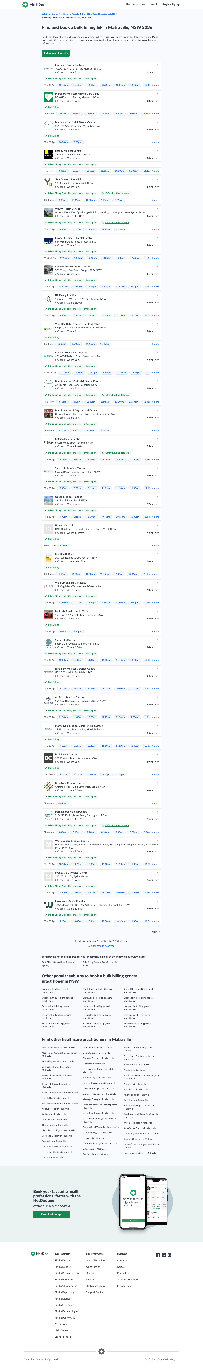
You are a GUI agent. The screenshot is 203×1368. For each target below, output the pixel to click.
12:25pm (106, 85)
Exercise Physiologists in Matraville (99, 1083)
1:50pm (134, 603)
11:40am (148, 171)
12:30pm (120, 85)
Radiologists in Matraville (136, 1100)
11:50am (63, 603)
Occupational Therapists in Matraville (101, 1127)
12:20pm (91, 603)
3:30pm (107, 258)
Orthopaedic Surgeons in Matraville (100, 1143)
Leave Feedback (63, 1337)
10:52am (120, 921)
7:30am (91, 114)
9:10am (62, 430)
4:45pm (62, 803)
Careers (121, 1267)
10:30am (61, 200)
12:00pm (90, 200)
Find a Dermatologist (66, 1311)
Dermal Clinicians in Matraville (97, 1048)
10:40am (78, 774)
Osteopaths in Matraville (94, 1149)
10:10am (105, 430)
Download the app (51, 1214)
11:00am (77, 660)
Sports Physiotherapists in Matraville (141, 1134)
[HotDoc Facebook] (158, 1255)
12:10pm (77, 603)
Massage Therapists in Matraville (98, 1099)
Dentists (90, 1273)
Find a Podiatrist (64, 1279)
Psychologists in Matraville (136, 1095)
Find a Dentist (63, 1267)
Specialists (92, 1279)
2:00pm (92, 774)
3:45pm (121, 258)
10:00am (63, 142)
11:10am (105, 171)
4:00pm (136, 258)
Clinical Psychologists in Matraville (58, 1130)
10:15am (64, 258)
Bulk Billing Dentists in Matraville (58, 1061)
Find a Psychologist (65, 1292)
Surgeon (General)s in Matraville (139, 1139)
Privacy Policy (125, 1286)
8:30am (77, 460)
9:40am (77, 315)
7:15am (76, 114)
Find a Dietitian (63, 1298)
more (155, 85)
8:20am (91, 832)
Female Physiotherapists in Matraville (60, 1103)
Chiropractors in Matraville (55, 1125)
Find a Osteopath (64, 1305)
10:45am (63, 85)
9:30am (63, 315)
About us (122, 1260)
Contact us (123, 1273)
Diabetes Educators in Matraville (98, 1058)
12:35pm (134, 85)
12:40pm (120, 603)
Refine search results (56, 53)
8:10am (76, 832)
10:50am (90, 171)
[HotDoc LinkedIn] (164, 1255)
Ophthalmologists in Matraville (97, 1133)
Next (154, 932)
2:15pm (147, 574)
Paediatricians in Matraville (95, 1154)
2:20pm (106, 774)
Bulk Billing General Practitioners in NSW (99, 14)
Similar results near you (101, 946)
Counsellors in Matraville (54, 1141)
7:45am (105, 114)
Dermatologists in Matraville (96, 1053)
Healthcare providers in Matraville (140, 1153)
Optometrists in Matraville (95, 1138)
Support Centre (94, 1292)
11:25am (134, 315)
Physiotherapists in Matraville (138, 1070)
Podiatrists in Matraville (135, 1084)
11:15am (77, 85)
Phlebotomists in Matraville (137, 1065)
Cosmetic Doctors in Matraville (57, 1136)
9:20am (77, 689)
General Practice (95, 1260)
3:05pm (119, 200)
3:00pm (77, 142)
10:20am (77, 864)
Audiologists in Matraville (54, 1114)
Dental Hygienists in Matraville (57, 1147)
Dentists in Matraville (52, 1157)
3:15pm (93, 258)
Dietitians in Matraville (94, 1064)
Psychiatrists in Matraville (136, 1089)
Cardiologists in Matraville (54, 1120)
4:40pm (120, 774)
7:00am (62, 114)
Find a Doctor (62, 1260)
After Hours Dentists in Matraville (58, 1048)
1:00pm (134, 287)
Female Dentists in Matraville (56, 1098)
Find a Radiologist (65, 1318)
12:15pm (91, 85)
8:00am (119, 114)
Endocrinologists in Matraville (97, 1078)
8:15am (133, 114)
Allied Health (93, 1267)
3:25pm (77, 631)
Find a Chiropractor (66, 1286)
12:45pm (78, 258)
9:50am (106, 315)
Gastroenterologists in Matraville (98, 1089)
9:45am (92, 315)
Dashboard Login (95, 1286)
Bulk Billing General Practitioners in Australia (60, 14)
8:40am (62, 171)
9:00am (63, 229)
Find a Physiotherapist (67, 1273)
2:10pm (104, 200)
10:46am (92, 921)
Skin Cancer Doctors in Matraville (140, 1128)
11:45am (92, 229)
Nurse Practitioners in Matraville (98, 1113)
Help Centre (61, 1330)
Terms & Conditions (128, 1279)
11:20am (119, 171)
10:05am (134, 893)
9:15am (106, 460)
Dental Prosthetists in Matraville (57, 1152)
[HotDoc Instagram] (169, 1255)
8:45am (148, 114)
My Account (62, 1324)
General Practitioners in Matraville (99, 1094)
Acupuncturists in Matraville (55, 1109)
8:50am (76, 171)
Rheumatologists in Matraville (138, 1123)
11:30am (133, 171)
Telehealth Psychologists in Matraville (60, 1093)
